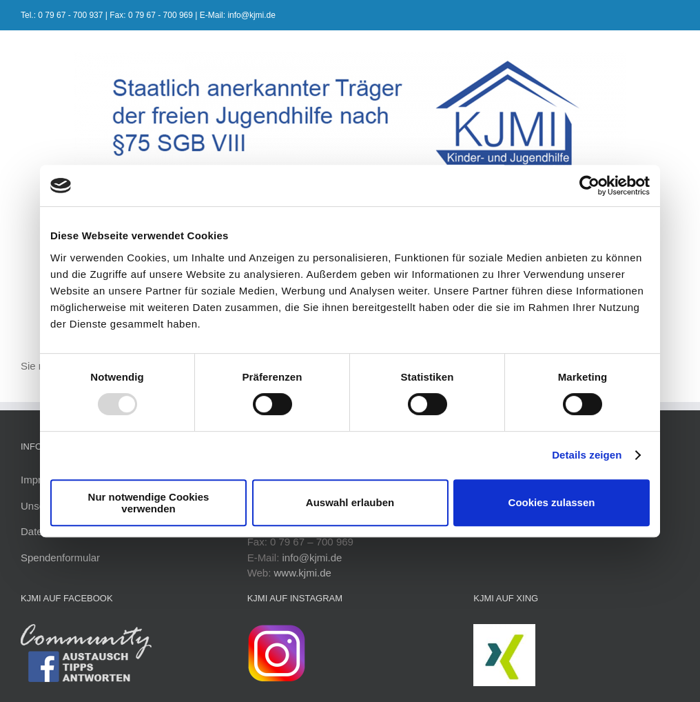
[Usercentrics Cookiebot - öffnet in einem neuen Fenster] (589, 185)
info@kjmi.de (312, 557)
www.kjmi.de (302, 573)
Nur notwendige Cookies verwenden (148, 502)
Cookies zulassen (551, 502)
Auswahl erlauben (350, 502)
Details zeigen (586, 455)
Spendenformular (60, 557)
